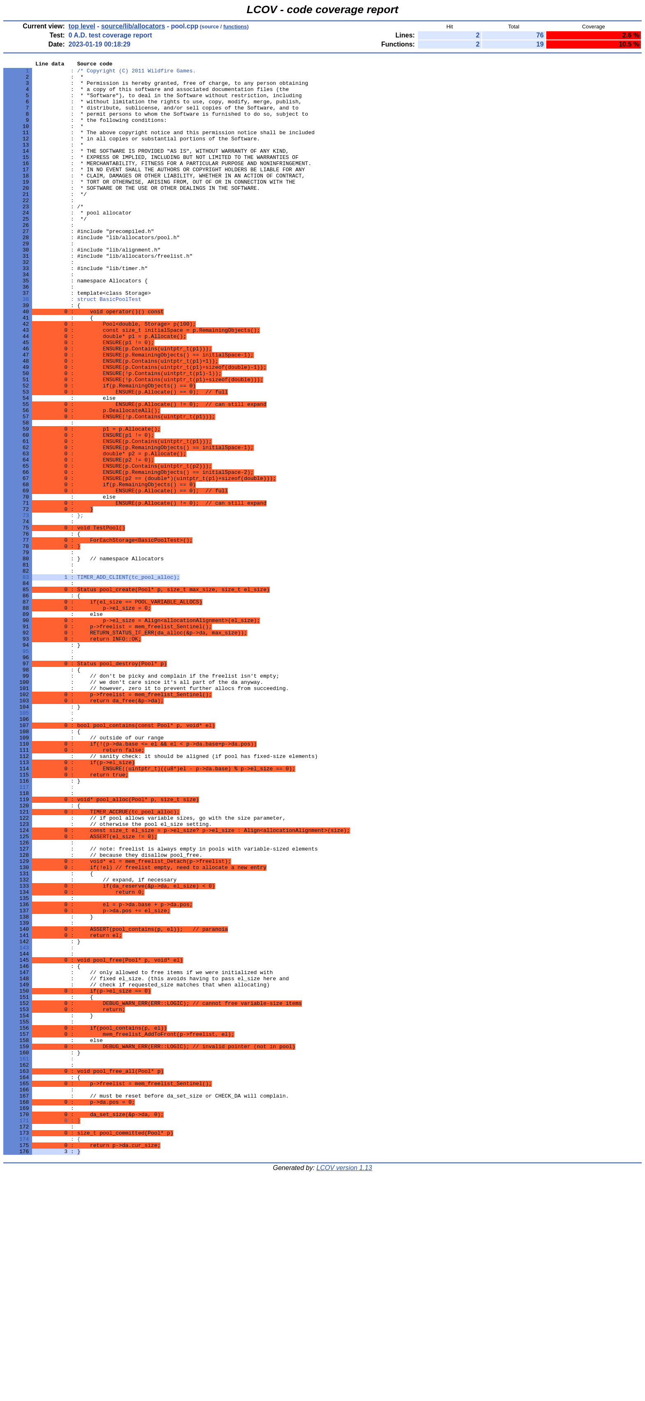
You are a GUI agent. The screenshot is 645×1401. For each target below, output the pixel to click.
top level (82, 26)
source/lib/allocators (133, 26)
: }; (43, 606)
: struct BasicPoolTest (72, 347)
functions (235, 26)
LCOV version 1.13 (344, 1386)
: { (41, 1355)
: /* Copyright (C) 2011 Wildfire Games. (99, 73)
